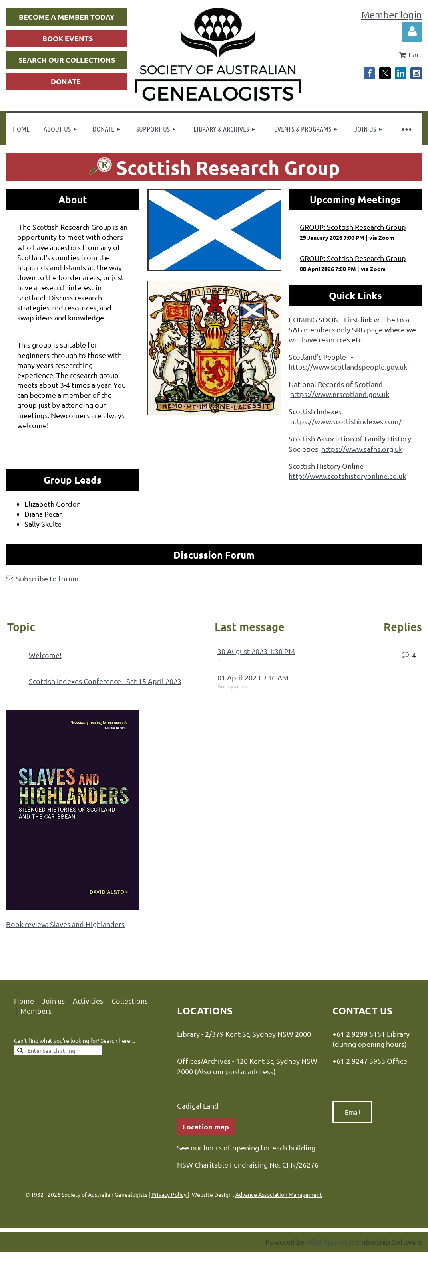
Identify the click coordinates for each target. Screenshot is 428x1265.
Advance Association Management (278, 1194)
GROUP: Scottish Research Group (353, 227)
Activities (88, 1000)
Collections (129, 1000)
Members (36, 1010)
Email (352, 1112)
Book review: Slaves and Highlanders (65, 924)
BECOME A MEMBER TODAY (67, 16)
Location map (206, 1126)
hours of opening (231, 1147)
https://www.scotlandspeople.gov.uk (348, 366)
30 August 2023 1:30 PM (256, 651)
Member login (391, 14)
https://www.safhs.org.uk (361, 449)
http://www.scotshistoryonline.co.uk (347, 476)
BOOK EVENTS (67, 38)
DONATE (66, 81)
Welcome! (45, 655)
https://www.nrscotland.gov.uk (339, 394)
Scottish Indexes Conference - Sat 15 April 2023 (105, 681)
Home (24, 1000)
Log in (412, 32)
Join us (53, 1000)
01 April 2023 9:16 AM (253, 677)
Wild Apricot (326, 1241)
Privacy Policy (169, 1194)
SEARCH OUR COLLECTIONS (66, 59)
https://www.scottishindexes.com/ (346, 421)
